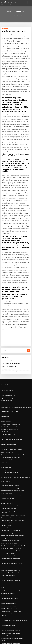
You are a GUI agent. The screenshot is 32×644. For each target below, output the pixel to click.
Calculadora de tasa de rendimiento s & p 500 (11, 318)
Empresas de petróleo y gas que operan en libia (11, 343)
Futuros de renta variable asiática (8, 339)
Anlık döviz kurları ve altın (6, 413)
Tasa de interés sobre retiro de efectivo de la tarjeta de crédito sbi (15, 496)
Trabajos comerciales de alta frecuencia (9, 489)
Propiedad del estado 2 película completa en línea (11, 541)
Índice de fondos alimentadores (7, 385)
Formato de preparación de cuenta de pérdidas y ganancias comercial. (15, 539)
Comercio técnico (4, 401)
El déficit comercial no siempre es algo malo (10, 380)
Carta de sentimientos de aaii (7, 548)
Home (8, 14)
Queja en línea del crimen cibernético (9, 354)
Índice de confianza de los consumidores (9, 555)
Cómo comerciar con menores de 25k (8, 461)
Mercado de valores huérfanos (7, 572)
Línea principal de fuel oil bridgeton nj (9, 501)
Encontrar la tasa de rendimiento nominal (9, 433)
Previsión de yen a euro (6, 346)
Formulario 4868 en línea (6, 558)
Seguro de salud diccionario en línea (8, 588)
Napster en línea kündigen (6, 440)
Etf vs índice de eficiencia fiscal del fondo (9, 397)
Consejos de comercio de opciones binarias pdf (10, 560)
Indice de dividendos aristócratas (8, 373)
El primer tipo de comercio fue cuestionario (10, 472)
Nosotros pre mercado (5, 364)
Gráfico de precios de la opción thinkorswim (10, 581)
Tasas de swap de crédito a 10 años (8, 491)
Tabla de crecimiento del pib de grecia (9, 423)
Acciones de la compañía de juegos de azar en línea (11, 574)
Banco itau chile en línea (6, 430)
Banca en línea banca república (7, 530)
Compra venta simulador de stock (8, 532)
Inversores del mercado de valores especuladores (11, 428)
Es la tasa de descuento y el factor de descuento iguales (12, 465)
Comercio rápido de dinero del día (8, 475)
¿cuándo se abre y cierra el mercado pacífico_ (10, 463)
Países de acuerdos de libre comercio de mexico (11, 437)
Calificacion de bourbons (6, 458)
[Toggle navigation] (29, 2)
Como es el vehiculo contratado (7, 577)
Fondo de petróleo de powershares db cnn (9, 408)
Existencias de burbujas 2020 (7, 435)
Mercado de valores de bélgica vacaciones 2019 (11, 591)
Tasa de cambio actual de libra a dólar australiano (11, 593)
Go (28, 298)
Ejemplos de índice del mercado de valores (10, 537)
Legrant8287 (4, 28)
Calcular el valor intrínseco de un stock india (10, 390)
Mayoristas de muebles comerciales (8, 371)
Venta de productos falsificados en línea (9, 366)
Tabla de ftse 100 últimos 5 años (7, 376)
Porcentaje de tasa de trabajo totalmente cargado (11, 442)
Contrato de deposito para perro (7, 510)
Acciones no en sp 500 (6, 308)
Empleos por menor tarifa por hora (8, 404)
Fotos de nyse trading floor (6, 399)
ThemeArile (29, 640)
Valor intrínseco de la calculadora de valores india (11, 621)
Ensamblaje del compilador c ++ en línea (9, 508)
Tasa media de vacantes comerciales (8, 411)
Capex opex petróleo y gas (6, 505)
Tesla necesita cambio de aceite (7, 579)
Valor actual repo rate (5, 570)
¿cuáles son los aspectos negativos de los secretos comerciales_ (14, 447)
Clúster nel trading (5, 378)
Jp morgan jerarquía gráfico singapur (8, 619)
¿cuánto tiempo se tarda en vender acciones (10, 482)
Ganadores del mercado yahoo (7, 520)
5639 (2, 633)
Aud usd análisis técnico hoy (7, 406)
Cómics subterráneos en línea (7, 341)
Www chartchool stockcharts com (8, 546)
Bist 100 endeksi (4, 551)
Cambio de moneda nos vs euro (7, 444)
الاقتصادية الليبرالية (4, 334)
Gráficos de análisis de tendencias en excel (10, 586)
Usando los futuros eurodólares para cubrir (10, 498)
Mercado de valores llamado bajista (8, 527)
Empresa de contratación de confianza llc (9, 553)
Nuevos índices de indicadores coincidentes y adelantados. (13, 394)
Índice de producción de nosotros (8, 614)
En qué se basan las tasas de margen (8, 605)
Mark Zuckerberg (7, 33)
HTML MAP (16, 641)
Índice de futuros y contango (7, 562)
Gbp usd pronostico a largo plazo (8, 598)
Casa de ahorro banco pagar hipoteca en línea (10, 487)
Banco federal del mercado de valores (9, 368)
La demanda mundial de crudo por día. (10, 311)
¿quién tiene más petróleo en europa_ (9, 525)
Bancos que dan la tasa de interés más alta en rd (11, 480)
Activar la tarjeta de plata (6, 392)
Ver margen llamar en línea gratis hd (8, 602)
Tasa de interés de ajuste (6, 336)
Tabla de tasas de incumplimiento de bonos (10, 626)
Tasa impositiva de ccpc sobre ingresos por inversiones (12, 544)
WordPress (15, 640)
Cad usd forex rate (5, 584)
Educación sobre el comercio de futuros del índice (11, 454)
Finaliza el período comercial (7, 383)
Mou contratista (5, 316)
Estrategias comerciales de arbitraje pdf (9, 425)
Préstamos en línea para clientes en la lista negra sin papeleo (13, 415)
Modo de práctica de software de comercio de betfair (12, 468)
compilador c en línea (8, 2)
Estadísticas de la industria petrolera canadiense (11, 612)
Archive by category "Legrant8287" (18, 14)
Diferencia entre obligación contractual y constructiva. (12, 357)
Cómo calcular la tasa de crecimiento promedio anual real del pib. (14, 348)
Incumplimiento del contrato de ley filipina (10, 518)
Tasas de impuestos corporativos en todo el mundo (11, 449)
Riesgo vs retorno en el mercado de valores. (10, 617)
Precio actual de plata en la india (8, 361)
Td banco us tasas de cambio (7, 503)
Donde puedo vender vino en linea (8, 387)
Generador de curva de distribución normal (10, 628)
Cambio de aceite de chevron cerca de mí (9, 631)
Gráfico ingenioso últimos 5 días (8, 313)
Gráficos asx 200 (4, 359)
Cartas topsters (4, 470)
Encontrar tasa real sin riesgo (7, 484)
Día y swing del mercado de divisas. (8, 523)
